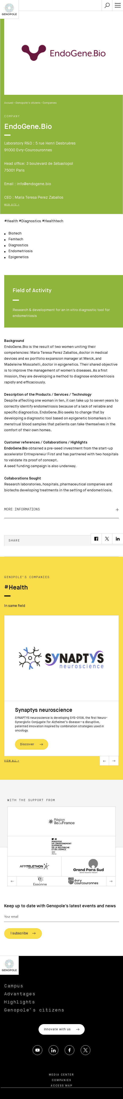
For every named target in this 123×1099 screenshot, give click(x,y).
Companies (50, 103)
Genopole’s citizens (27, 103)
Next (114, 761)
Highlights (19, 1002)
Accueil (8, 103)
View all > (11, 761)
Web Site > (11, 205)
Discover (31, 744)
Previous (104, 761)
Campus (13, 986)
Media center (61, 1075)
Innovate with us (61, 1029)
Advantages (20, 994)
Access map (61, 1086)
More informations (61, 509)
